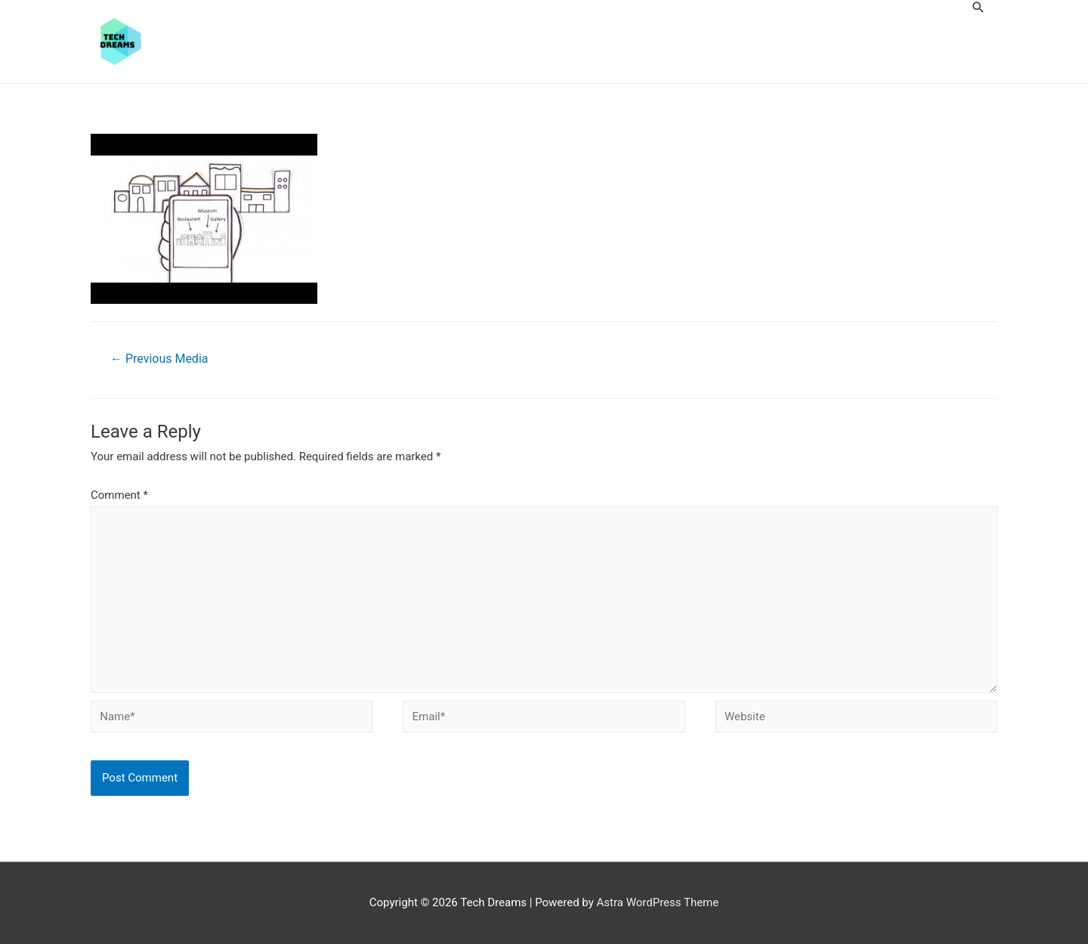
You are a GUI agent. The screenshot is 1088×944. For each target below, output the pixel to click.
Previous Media (159, 358)
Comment (119, 495)
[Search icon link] (978, 7)
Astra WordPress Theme (658, 902)
